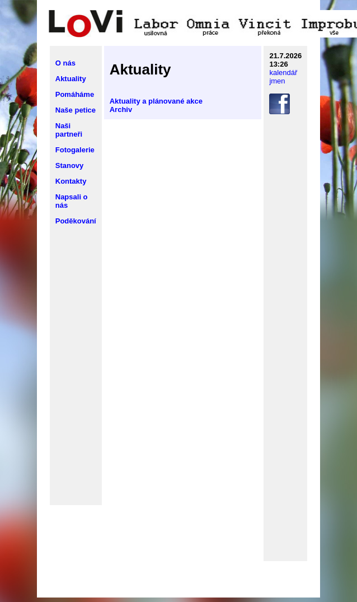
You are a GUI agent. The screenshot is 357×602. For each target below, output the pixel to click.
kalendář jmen (283, 76)
